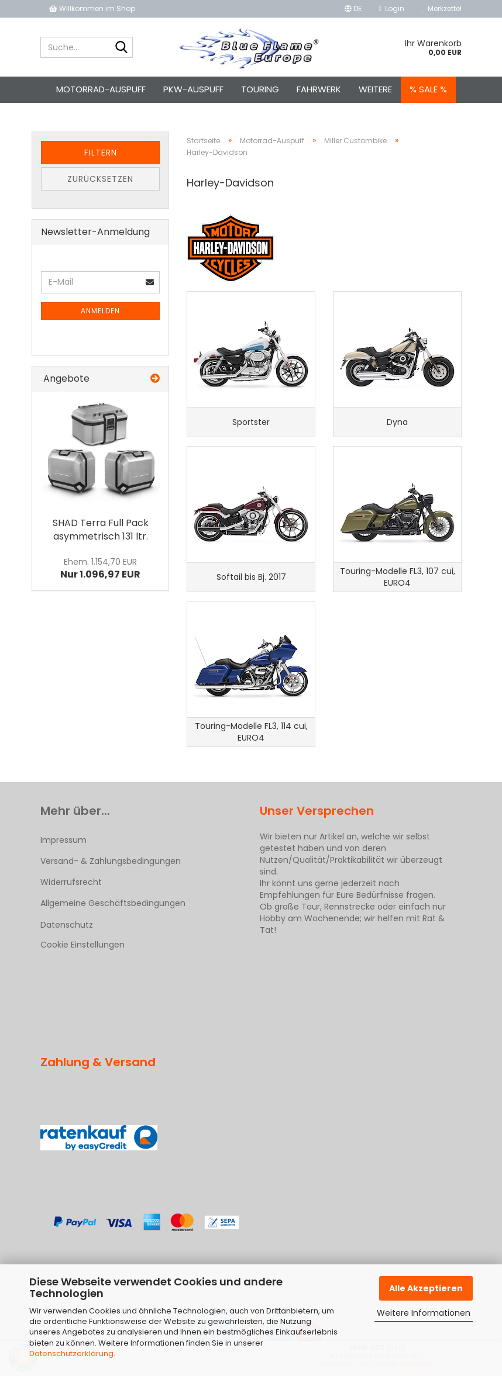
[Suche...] (122, 47)
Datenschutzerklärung (71, 1353)
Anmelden (100, 311)
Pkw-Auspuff (193, 89)
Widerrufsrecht (71, 882)
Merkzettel (442, 8)
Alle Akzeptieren (426, 1288)
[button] (353, 9)
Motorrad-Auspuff (101, 89)
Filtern (100, 152)
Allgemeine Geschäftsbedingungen (112, 903)
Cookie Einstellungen (82, 944)
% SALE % (428, 89)
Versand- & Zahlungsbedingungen (110, 861)
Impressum (63, 840)
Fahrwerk (319, 89)
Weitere (375, 89)
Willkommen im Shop (92, 8)
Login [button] (391, 8)
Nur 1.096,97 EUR (100, 569)
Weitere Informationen (423, 1313)
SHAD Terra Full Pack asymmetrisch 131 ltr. (101, 529)
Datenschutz (66, 925)
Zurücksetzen (100, 179)
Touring (260, 89)
